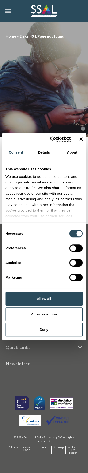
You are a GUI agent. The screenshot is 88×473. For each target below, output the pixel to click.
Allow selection (44, 314)
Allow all (44, 299)
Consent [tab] (16, 152)
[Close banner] (81, 139)
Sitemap (59, 447)
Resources (43, 447)
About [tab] (72, 152)
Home (11, 36)
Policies (13, 447)
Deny (44, 329)
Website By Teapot (73, 449)
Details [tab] (44, 152)
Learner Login (27, 448)
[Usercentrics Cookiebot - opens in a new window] (52, 139)
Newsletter (18, 363)
